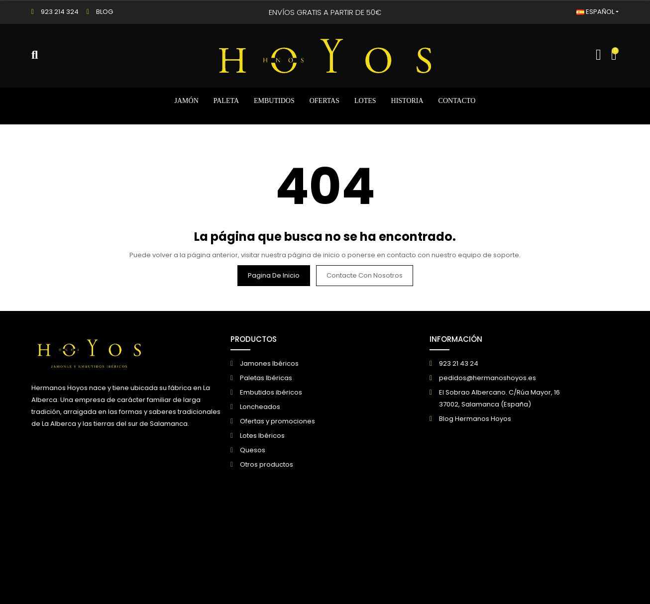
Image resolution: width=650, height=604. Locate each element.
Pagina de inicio (274, 275)
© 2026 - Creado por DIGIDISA (79, 538)
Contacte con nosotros (364, 275)
